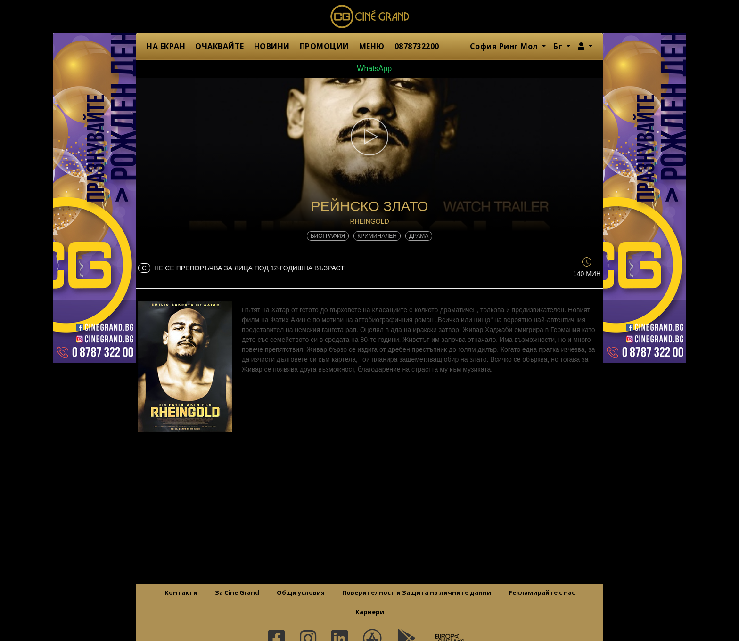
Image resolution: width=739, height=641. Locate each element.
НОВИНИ (272, 46)
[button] (585, 46)
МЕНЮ (372, 46)
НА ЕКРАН (166, 46)
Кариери (369, 612)
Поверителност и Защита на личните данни (416, 592)
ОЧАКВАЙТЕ (219, 46)
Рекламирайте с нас (542, 592)
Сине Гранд (369, 16)
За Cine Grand (237, 592)
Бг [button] (559, 46)
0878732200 (416, 46)
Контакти (180, 592)
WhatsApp (369, 69)
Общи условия (301, 592)
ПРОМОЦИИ (324, 46)
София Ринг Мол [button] (505, 46)
